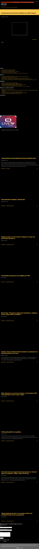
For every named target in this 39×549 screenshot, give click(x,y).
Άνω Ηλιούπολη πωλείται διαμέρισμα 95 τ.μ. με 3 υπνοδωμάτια (10, 71)
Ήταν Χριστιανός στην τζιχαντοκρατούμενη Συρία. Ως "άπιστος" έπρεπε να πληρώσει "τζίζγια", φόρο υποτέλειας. (17, 78)
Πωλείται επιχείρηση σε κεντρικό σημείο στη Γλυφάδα (9, 72)
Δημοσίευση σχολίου (10, 205)
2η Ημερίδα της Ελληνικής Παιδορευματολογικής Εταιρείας (10, 82)
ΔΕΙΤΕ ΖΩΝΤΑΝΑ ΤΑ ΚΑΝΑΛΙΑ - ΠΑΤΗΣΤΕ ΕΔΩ (13, 199)
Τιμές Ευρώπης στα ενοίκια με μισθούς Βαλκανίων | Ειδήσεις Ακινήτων (11, 93)
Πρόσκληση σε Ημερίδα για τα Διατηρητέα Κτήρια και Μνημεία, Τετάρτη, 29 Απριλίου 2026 (14, 92)
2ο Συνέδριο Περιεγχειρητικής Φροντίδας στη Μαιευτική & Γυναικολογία (12, 85)
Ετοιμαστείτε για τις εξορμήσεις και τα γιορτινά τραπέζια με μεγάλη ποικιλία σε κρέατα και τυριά (15, 73)
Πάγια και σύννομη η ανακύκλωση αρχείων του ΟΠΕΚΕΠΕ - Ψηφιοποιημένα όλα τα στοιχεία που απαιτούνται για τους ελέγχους (19, 79)
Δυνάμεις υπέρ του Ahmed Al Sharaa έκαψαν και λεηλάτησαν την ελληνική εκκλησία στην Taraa (15, 76)
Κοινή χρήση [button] (34, 39)
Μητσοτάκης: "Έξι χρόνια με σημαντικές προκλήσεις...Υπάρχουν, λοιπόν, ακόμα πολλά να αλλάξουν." (19, 313)
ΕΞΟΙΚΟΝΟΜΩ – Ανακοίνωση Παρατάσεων (8, 89)
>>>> (37, 168)
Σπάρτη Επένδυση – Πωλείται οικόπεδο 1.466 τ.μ (8, 69)
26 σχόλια (8, 168)
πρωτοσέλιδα (5, 114)
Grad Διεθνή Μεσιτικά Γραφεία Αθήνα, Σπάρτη (8, 70)
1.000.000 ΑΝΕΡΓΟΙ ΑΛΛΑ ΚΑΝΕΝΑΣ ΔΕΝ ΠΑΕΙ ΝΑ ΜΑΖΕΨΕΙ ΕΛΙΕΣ (18, 158)
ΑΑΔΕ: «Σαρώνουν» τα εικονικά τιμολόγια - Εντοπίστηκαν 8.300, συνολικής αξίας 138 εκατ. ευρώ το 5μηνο (19, 393)
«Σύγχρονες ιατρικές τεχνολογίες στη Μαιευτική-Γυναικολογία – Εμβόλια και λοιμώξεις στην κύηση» (15, 86)
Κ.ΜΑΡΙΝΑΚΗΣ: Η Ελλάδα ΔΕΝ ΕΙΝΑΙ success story (9, 77)
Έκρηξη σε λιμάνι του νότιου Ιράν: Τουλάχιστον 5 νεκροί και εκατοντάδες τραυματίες (18, 237)
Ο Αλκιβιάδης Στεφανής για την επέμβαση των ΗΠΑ (15, 275)
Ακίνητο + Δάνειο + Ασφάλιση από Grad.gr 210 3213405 (9, 7)
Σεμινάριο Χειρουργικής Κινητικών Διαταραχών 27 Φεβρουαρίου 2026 (11, 83)
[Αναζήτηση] (35, 1)
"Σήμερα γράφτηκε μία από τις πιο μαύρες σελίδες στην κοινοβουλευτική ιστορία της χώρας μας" (16, 514)
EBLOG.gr (4, 4)
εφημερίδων (9, 114)
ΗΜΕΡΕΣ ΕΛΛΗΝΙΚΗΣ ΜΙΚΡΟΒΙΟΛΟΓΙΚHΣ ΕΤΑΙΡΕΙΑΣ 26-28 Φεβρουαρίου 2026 (14, 84)
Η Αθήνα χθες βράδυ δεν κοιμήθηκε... (11, 432)
